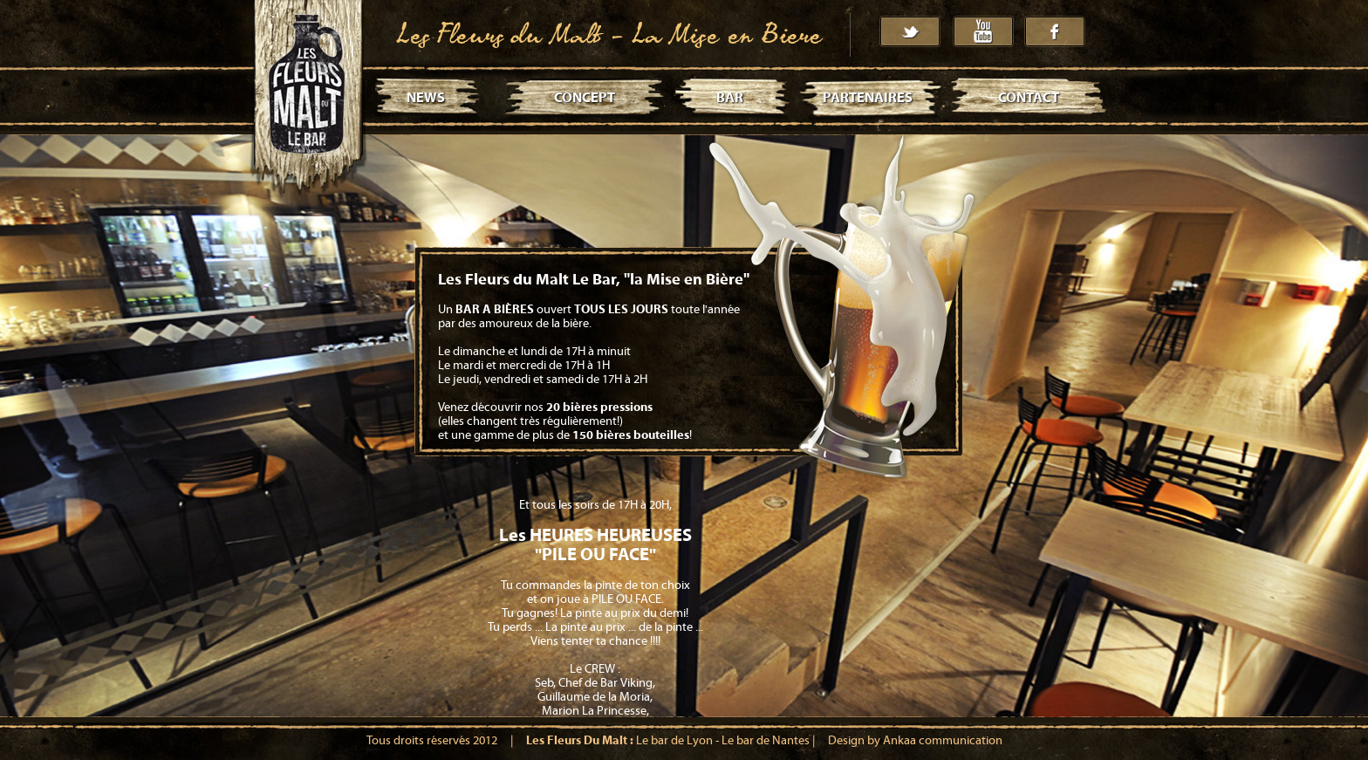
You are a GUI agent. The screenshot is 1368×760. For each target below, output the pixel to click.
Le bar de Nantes (766, 741)
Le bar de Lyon (674, 741)
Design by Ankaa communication (915, 741)
